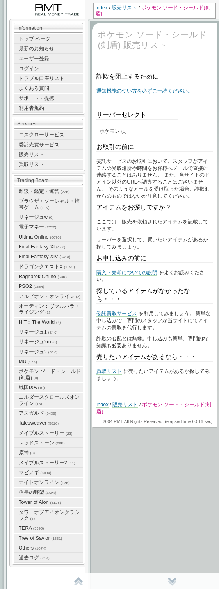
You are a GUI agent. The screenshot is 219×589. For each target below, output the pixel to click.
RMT (118, 421)
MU (28, 361)
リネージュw (36, 217)
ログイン (29, 68)
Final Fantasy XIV (44, 256)
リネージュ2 (38, 352)
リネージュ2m (38, 341)
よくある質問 (34, 88)
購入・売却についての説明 (126, 272)
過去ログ (34, 557)
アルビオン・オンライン (49, 296)
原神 (27, 452)
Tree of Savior (40, 538)
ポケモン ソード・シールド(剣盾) (50, 374)
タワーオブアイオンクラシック (49, 515)
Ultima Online (40, 237)
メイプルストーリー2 (47, 463)
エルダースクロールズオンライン (49, 400)
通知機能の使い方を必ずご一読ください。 (144, 91)
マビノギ (35, 472)
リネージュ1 (38, 332)
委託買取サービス (116, 313)
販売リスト (124, 8)
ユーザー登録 (34, 58)
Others (32, 548)
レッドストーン (42, 443)
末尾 (172, 581)
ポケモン (113, 131)
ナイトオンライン (44, 482)
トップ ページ (35, 39)
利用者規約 (31, 108)
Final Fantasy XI (42, 247)
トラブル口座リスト (41, 78)
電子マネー (37, 227)
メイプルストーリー (46, 433)
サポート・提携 (36, 98)
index (102, 8)
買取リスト (31, 164)
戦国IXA (32, 387)
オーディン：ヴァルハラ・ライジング (49, 309)
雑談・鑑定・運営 (44, 191)
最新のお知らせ (36, 49)
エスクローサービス (41, 134)
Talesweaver (39, 423)
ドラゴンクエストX (47, 267)
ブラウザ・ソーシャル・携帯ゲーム (49, 204)
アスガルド (37, 413)
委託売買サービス (39, 145)
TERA (31, 528)
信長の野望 (37, 492)
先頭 (78, 581)
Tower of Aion (40, 502)
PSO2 (31, 286)
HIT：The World (40, 322)
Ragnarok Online (43, 276)
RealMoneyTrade (26, 4)
